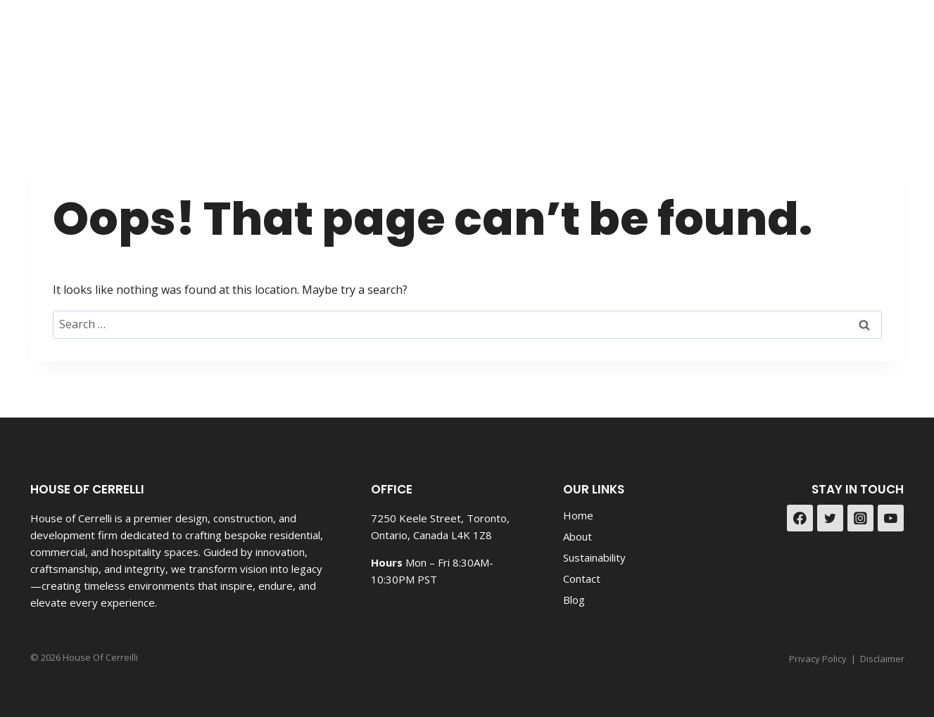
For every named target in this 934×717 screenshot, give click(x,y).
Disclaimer (882, 658)
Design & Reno (313, 53)
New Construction (433, 53)
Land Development (566, 53)
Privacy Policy (818, 658)
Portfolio (671, 53)
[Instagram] (888, 53)
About (577, 536)
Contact (785, 53)
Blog (728, 53)
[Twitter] (830, 518)
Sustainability (594, 557)
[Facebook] (853, 53)
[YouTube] (891, 518)
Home (578, 515)
